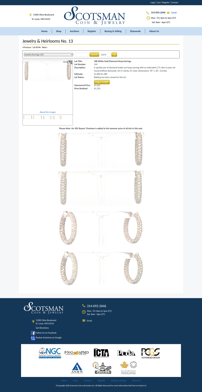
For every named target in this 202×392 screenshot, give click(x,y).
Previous (26, 47)
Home (44, 31)
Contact (174, 2)
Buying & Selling (113, 31)
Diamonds (135, 31)
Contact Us (142, 385)
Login (153, 2)
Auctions (74, 31)
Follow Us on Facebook (43, 332)
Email (171, 12)
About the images (48, 112)
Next (44, 47)
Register (165, 2)
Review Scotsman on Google (46, 337)
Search (94, 54)
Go (114, 54)
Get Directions (42, 328)
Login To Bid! (101, 82)
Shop (58, 31)
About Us (154, 31)
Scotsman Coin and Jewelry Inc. (82, 385)
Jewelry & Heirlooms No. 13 (47, 41)
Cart (159, 2)
